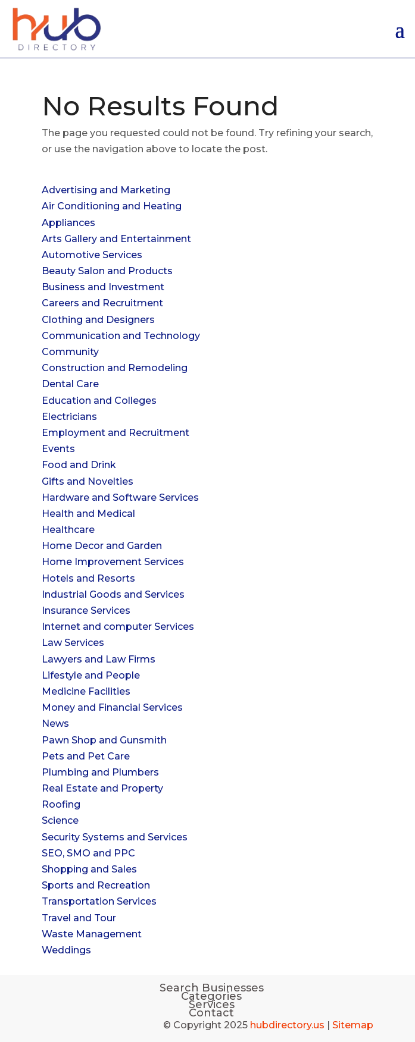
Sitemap (352, 1025)
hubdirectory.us (287, 1025)
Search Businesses (212, 988)
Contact (211, 1013)
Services (212, 1004)
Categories (211, 996)
